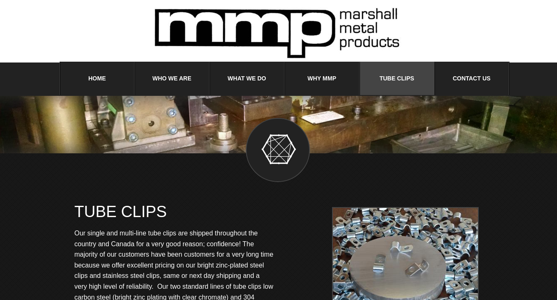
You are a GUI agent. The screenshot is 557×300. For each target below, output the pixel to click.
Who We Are (172, 78)
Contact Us (472, 78)
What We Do (246, 78)
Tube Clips (397, 78)
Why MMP (321, 78)
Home (97, 78)
